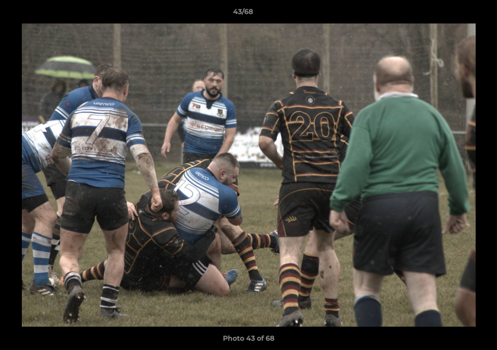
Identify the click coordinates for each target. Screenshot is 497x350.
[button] (456, 14)
